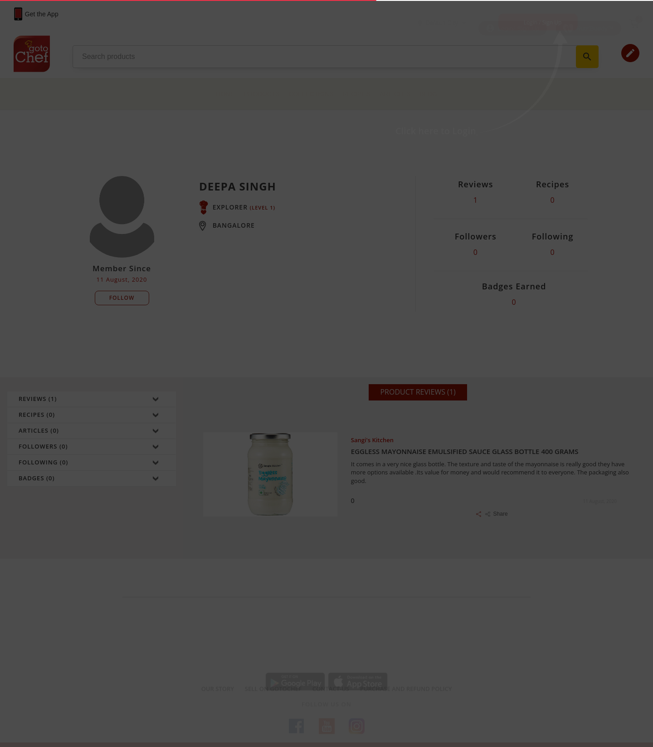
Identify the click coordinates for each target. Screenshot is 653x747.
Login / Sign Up (543, 22)
